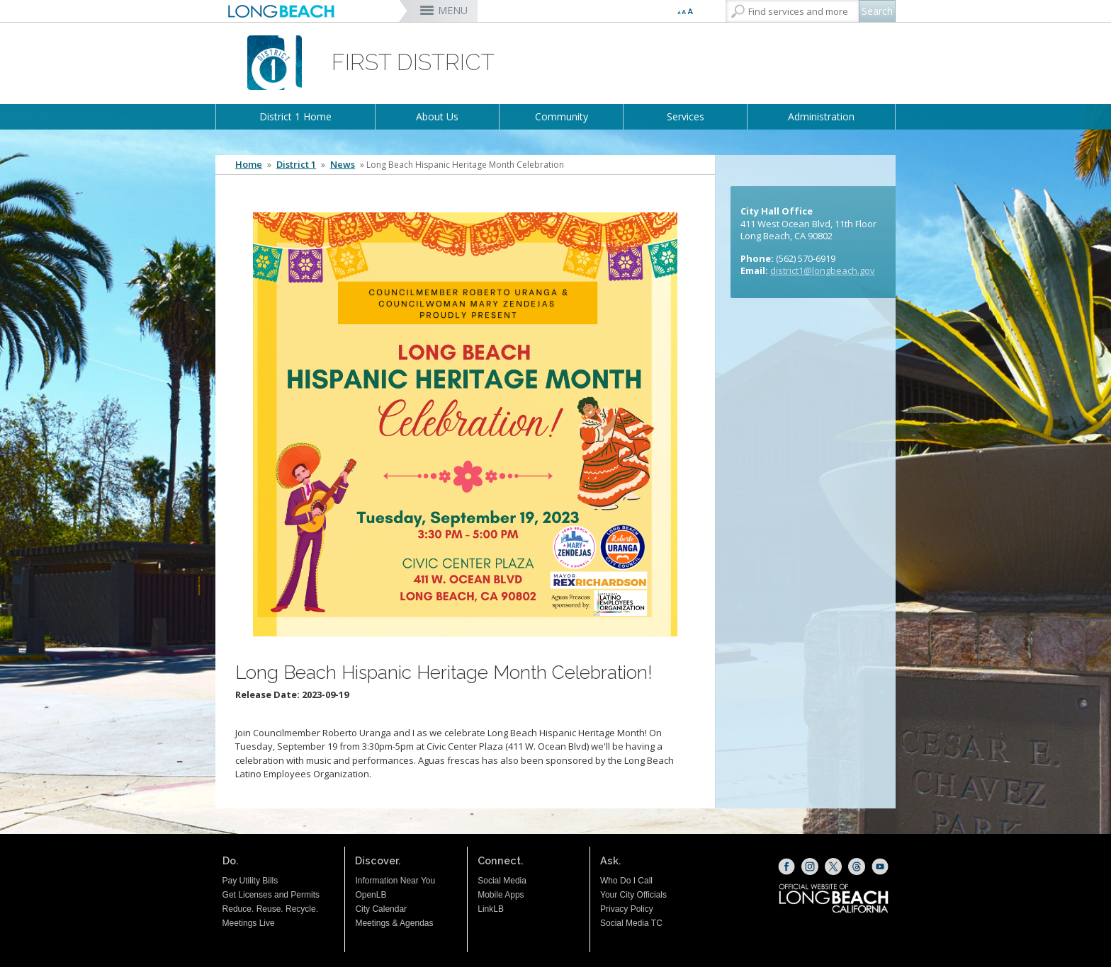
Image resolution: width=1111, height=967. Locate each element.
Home (248, 164)
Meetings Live (248, 923)
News (342, 164)
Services (685, 116)
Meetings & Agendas (394, 923)
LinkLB (491, 909)
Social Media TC (631, 923)
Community (561, 116)
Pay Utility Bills (250, 881)
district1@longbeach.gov (822, 270)
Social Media (502, 881)
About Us (437, 116)
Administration (821, 116)
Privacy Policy (626, 909)
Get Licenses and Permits (271, 895)
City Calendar (381, 909)
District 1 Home (295, 116)
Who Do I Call (626, 881)
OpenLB (370, 895)
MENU (453, 10)
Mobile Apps (501, 895)
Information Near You (395, 881)
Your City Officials (633, 895)
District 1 (296, 164)
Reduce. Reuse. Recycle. (270, 909)
